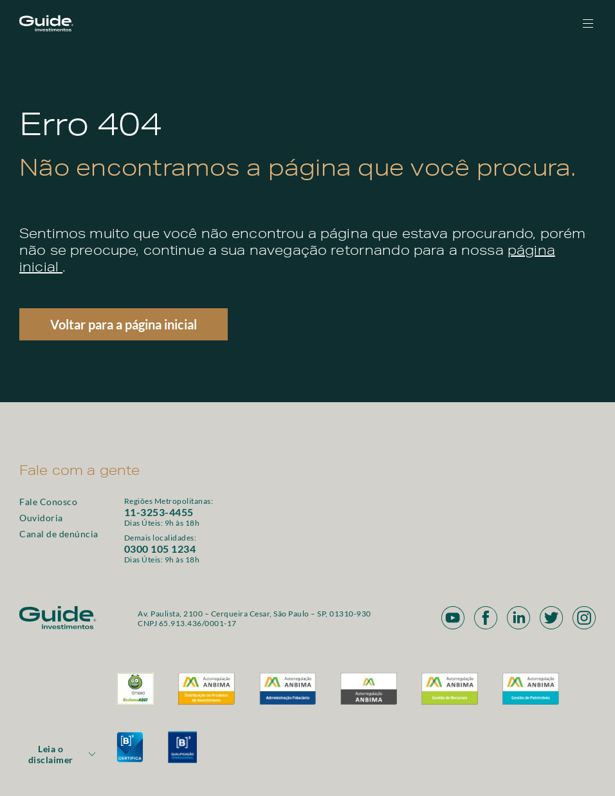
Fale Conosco (48, 501)
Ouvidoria (41, 517)
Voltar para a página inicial (123, 324)
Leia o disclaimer (62, 754)
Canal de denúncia (58, 533)
